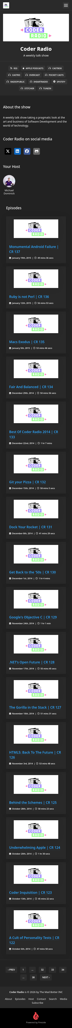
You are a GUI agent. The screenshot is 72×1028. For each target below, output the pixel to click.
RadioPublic (16, 81)
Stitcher (27, 88)
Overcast (33, 75)
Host (31, 999)
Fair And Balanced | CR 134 (31, 386)
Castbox (55, 68)
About (8, 999)
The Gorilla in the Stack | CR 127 (35, 707)
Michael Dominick (9, 185)
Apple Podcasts (33, 68)
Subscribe (37, 1002)
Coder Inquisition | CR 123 (30, 892)
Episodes (20, 999)
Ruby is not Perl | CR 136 (29, 296)
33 (52, 969)
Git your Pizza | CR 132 (27, 482)
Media (63, 999)
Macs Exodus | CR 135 (26, 341)
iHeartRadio (39, 81)
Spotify (59, 81)
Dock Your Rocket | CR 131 (30, 527)
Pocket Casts (54, 75)
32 (42, 969)
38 (33, 977)
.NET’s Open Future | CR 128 (31, 662)
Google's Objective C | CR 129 (33, 617)
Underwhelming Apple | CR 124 (34, 847)
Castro (14, 75)
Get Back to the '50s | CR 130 (32, 572)
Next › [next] (45, 977)
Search (53, 999)
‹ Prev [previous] (11, 969)
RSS (13, 68)
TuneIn (45, 88)
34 (62, 969)
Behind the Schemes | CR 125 (33, 802)
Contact (41, 999)
